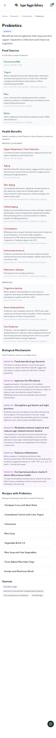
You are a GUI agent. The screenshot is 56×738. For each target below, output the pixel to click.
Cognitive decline (13, 288)
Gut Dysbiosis (11, 326)
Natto (7, 113)
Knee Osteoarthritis (14, 307)
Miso (6, 94)
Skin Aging (9, 184)
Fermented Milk (12, 61)
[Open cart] (51, 5)
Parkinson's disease (14, 269)
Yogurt (7, 72)
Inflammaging (11, 206)
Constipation (10, 228)
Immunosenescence (14, 250)
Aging (7, 165)
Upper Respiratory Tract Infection (21, 149)
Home (5, 16)
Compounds (26, 16)
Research (14, 16)
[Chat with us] (50, 724)
